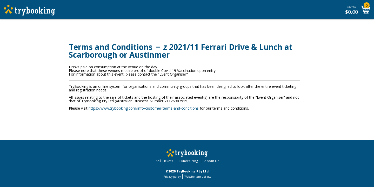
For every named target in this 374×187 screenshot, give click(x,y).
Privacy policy (172, 176)
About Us (211, 161)
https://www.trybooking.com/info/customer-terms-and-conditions (144, 108)
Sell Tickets (164, 161)
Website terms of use (197, 176)
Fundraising (188, 161)
